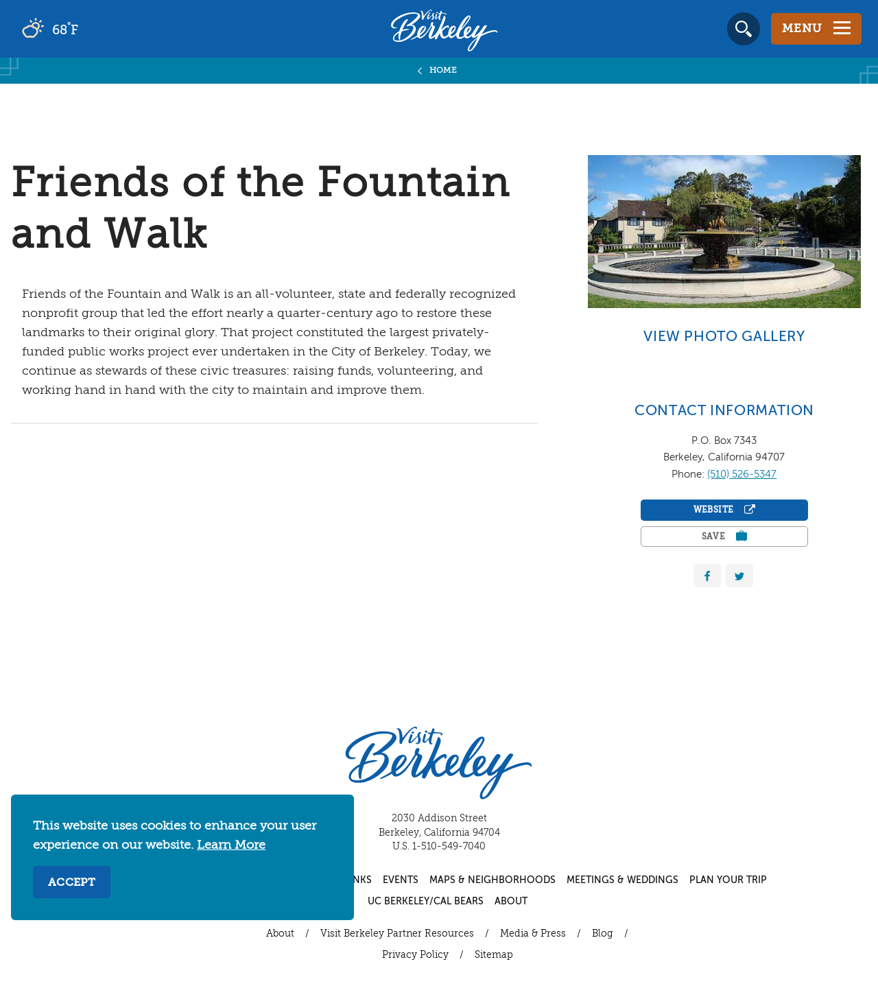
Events (400, 880)
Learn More (231, 845)
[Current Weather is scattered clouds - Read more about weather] (89, 29)
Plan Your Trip (728, 880)
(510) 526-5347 (741, 474)
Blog (602, 934)
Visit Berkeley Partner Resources (397, 934)
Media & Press (533, 934)
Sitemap (494, 955)
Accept (71, 883)
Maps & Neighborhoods (492, 880)
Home (443, 71)
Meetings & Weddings (622, 880)
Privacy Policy (415, 955)
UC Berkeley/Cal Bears (426, 901)
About (511, 901)
